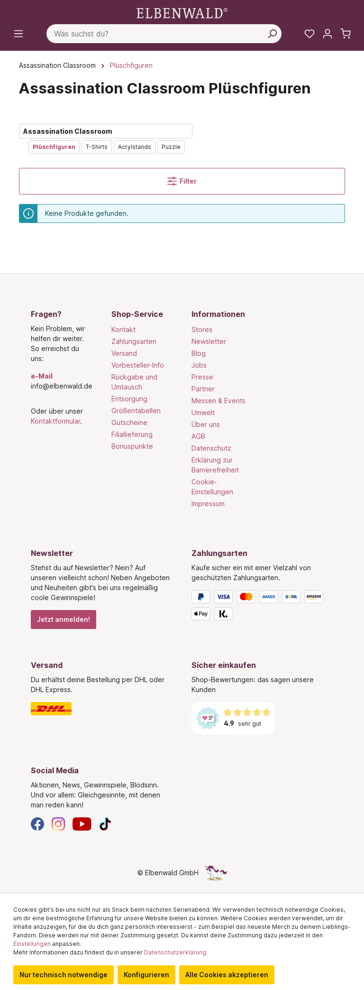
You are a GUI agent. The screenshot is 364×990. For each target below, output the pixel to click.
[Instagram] (58, 823)
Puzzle (171, 146)
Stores (201, 329)
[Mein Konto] (327, 33)
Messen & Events (218, 401)
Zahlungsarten (133, 341)
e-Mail (42, 376)
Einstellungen (32, 943)
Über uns (205, 424)
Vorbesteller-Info (137, 365)
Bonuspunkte (132, 446)
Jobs (199, 365)
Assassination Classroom (67, 131)
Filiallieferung (132, 434)
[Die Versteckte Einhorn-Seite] (215, 873)
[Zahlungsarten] (262, 607)
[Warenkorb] (346, 33)
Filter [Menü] (182, 181)
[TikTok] (105, 823)
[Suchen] (272, 33)
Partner (203, 389)
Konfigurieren (146, 975)
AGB (198, 436)
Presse (202, 377)
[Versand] (102, 708)
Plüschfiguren (54, 146)
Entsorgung (129, 399)
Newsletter (208, 341)
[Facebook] (37, 823)
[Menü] (18, 33)
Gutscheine (129, 422)
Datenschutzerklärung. (176, 952)
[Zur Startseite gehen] (182, 13)
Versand (124, 353)
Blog (198, 353)
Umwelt (203, 412)
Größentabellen (136, 411)
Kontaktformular (55, 421)
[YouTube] (82, 823)
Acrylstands (134, 146)
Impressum (208, 504)
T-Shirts (97, 146)
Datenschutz (211, 448)
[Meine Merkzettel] (309, 33)
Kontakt (123, 329)
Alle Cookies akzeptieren (226, 975)
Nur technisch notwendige (63, 975)
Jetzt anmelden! (63, 619)
